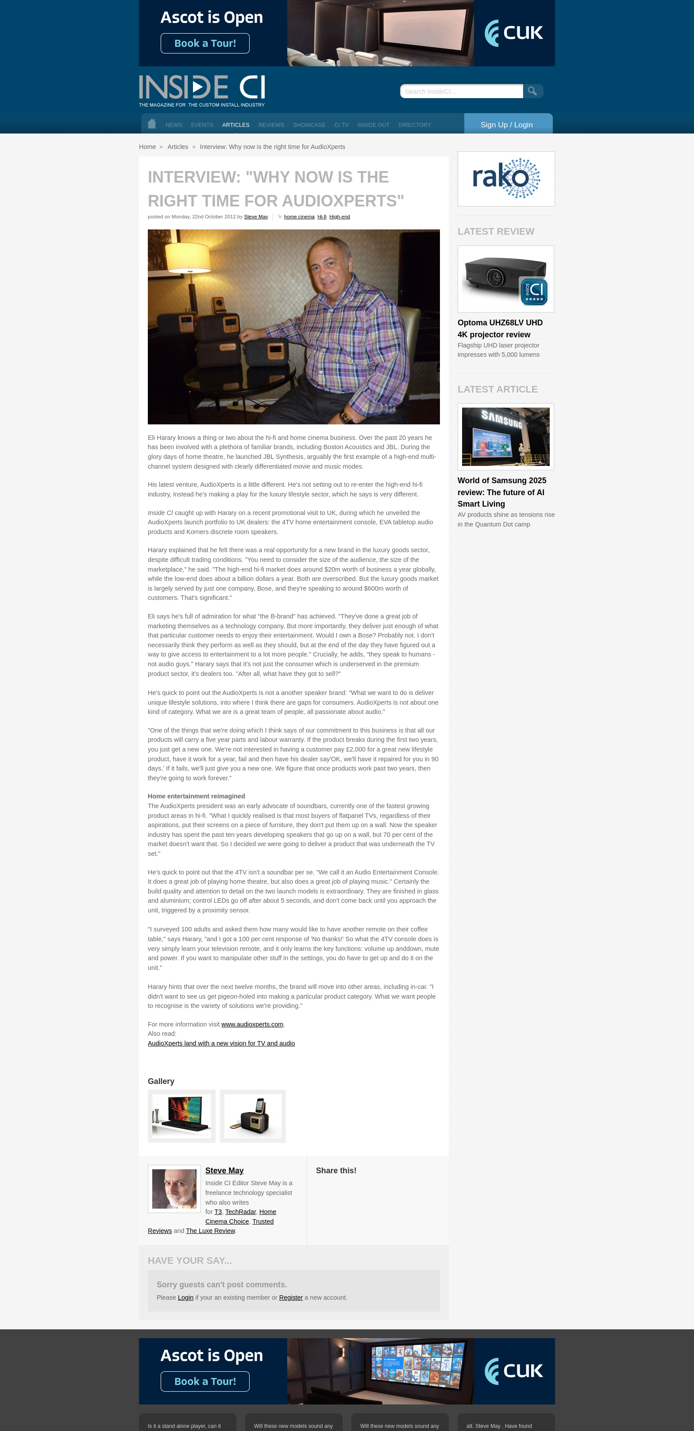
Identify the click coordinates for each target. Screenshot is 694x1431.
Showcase (309, 125)
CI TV (342, 125)
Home (152, 123)
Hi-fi (321, 216)
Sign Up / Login (507, 124)
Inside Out (373, 125)
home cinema (299, 216)
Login (185, 1297)
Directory (414, 125)
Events (202, 125)
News (174, 125)
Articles (236, 125)
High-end (339, 216)
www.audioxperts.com (252, 1024)
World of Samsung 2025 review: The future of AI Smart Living (502, 492)
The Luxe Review (210, 1230)
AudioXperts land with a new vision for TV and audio (221, 1043)
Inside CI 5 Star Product (534, 291)
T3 (218, 1211)
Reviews (271, 125)
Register (291, 1297)
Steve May (256, 216)
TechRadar (240, 1211)
